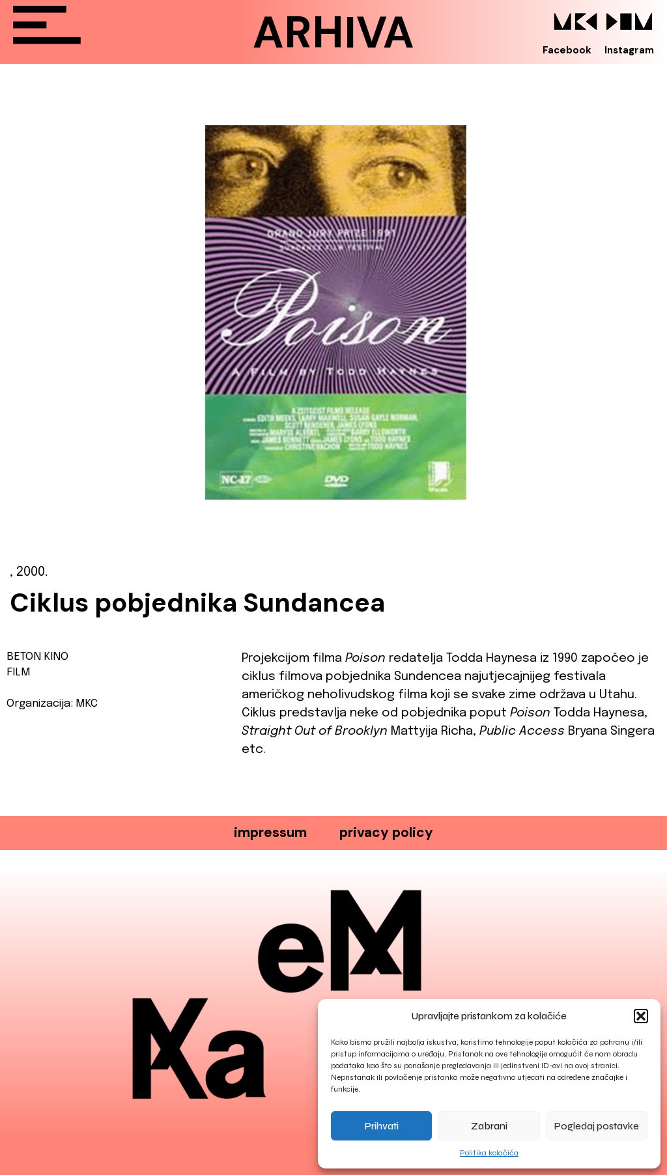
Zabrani (489, 1126)
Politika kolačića (489, 1152)
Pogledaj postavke (596, 1126)
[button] (640, 1016)
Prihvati (382, 1126)
